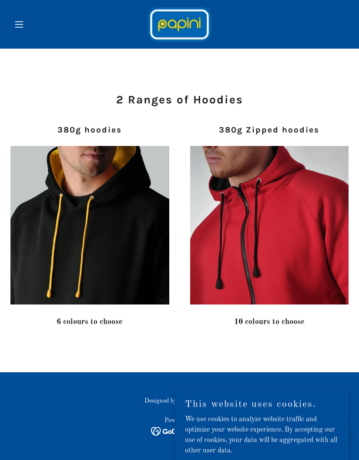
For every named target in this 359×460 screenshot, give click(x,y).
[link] (179, 24)
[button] (35, 24)
